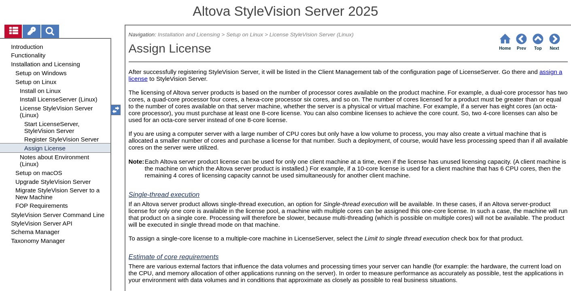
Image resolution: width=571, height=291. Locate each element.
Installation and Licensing (189, 35)
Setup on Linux (244, 35)
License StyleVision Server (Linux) (312, 35)
